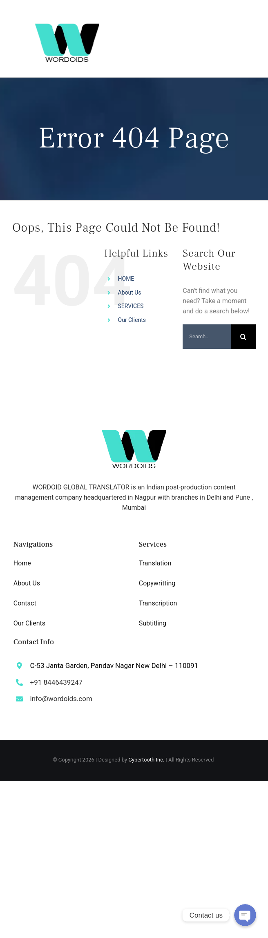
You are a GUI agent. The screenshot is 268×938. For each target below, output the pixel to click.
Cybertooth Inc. (146, 760)
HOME (126, 278)
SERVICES (131, 306)
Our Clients (132, 320)
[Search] (243, 336)
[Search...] (207, 336)
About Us (129, 292)
